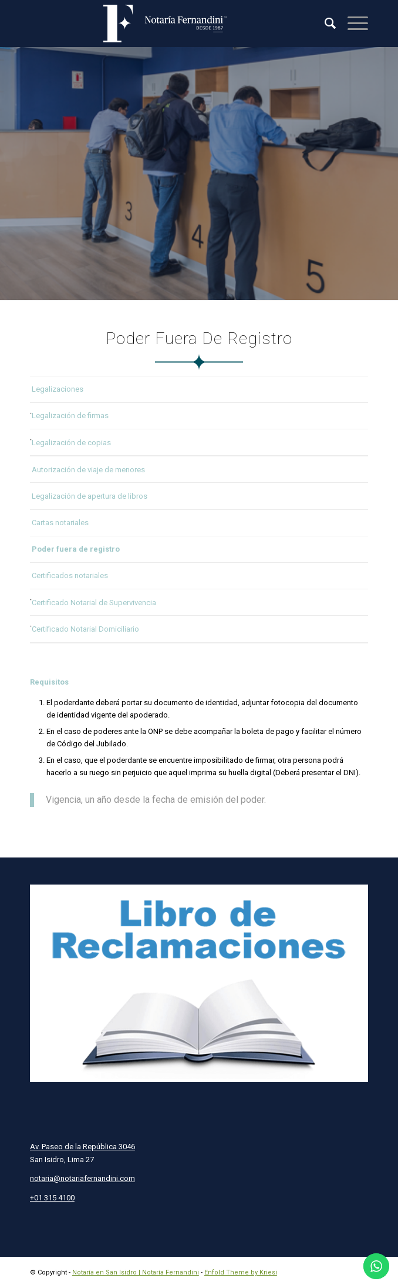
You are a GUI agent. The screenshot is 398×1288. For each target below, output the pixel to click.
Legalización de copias (71, 442)
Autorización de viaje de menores (88, 469)
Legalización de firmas (70, 415)
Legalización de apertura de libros (89, 496)
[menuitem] (324, 23)
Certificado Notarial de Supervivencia (94, 602)
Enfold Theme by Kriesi (240, 1272)
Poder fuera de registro (76, 549)
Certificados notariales (70, 575)
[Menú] (352, 23)
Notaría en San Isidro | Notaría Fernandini (135, 1272)
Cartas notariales (60, 522)
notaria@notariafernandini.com (82, 1178)
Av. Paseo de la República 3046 (82, 1146)
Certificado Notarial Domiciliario (85, 629)
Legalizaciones (57, 389)
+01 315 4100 (52, 1197)
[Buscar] (324, 23)
